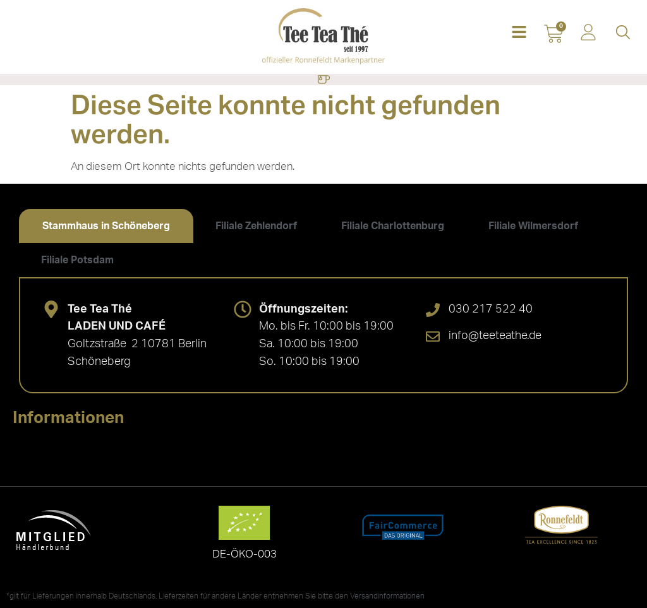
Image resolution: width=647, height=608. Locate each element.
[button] (519, 33)
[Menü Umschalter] (323, 79)
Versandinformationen (387, 596)
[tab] (106, 226)
